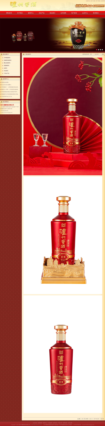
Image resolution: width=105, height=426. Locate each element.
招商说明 (65, 422)
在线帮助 (103, 1)
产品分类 (60, 422)
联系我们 (96, 13)
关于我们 (20, 13)
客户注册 (93, 1)
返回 (102, 418)
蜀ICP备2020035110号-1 (36, 424)
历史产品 (41, 13)
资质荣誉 (40, 422)
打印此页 (96, 418)
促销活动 (55, 422)
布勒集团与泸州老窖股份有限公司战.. (9, 94)
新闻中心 (31, 13)
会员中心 (85, 13)
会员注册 (70, 422)
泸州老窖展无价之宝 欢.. (6, 96)
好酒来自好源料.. (5, 82)
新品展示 (52, 13)
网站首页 (9, 13)
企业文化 (35, 422)
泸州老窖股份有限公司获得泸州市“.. (9, 91)
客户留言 (74, 13)
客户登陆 (98, 1)
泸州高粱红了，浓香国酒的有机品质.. (9, 87)
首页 (91, 54)
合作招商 (63, 13)
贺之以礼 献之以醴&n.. (6, 84)
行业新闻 (50, 422)
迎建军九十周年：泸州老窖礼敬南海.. (9, 89)
